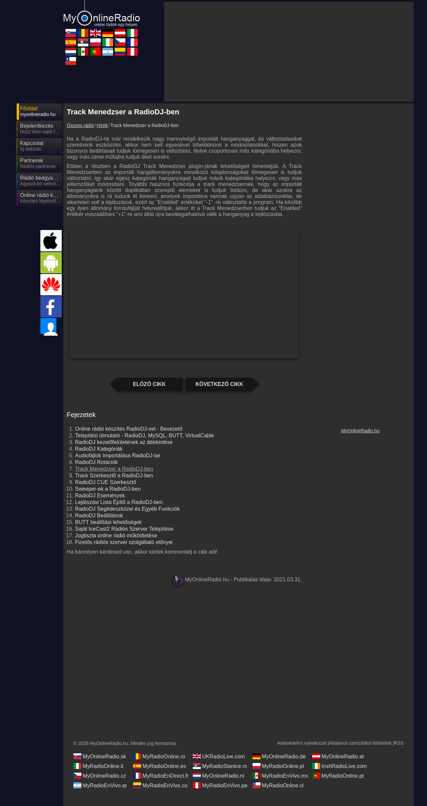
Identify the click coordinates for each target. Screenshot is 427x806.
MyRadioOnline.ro (159, 756)
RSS (399, 743)
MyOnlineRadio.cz (99, 776)
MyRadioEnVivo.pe (220, 785)
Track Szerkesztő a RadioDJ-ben (114, 475)
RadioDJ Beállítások (99, 515)
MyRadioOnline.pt (338, 776)
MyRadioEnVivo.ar (100, 785)
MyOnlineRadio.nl (218, 776)
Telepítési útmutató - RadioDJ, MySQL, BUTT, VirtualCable (144, 435)
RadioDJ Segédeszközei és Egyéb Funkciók (127, 509)
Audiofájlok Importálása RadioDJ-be (117, 455)
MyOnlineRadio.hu (360, 430)
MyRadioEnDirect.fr (161, 776)
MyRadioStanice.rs (220, 766)
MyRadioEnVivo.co (160, 785)
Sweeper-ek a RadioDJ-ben (108, 489)
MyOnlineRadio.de (279, 756)
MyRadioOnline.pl (278, 766)
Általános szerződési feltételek (360, 743)
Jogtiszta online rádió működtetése (116, 535)
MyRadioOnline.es (159, 766)
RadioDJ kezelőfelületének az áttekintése (124, 442)
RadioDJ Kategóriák (98, 449)
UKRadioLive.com (219, 756)
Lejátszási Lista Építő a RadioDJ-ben (118, 502)
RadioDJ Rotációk (96, 462)
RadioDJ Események (100, 495)
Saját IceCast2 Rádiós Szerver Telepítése (124, 529)
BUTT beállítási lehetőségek (108, 522)
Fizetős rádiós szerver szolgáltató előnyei (124, 542)
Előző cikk (149, 384)
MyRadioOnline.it (98, 766)
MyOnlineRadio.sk (99, 756)
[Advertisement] (360, 623)
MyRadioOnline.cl (278, 785)
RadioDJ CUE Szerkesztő (105, 482)
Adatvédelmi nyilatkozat (301, 743)
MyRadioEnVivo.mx (280, 776)
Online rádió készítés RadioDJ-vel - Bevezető (128, 429)
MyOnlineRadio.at (338, 756)
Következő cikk (219, 384)
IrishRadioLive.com (339, 766)
